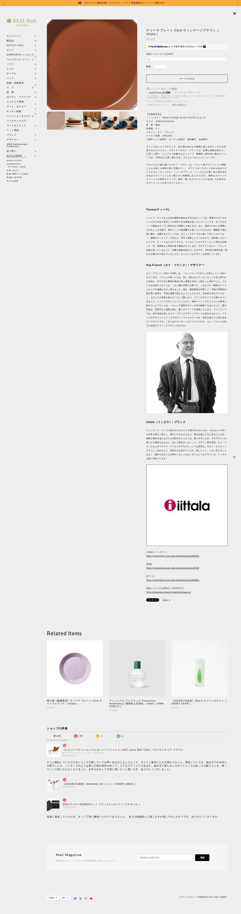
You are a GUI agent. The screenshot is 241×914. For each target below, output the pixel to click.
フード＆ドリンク (16, 121)
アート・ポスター (22, 103)
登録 (202, 857)
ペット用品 (13, 126)
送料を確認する (179, 105)
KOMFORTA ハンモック (20, 51)
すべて (57, 736)
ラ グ (10, 84)
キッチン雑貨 (22, 107)
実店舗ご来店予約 (14, 177)
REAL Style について (16, 157)
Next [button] (134, 64)
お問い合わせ (12, 170)
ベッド (10, 74)
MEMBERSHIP (14, 164)
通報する (167, 600)
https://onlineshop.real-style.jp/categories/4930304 (172, 556)
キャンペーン (14, 32)
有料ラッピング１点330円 (159, 54)
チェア (11, 65)
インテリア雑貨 (22, 98)
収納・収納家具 (22, 79)
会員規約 (223, 897)
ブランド (11, 131)
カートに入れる (186, 78)
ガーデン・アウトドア (19, 93)
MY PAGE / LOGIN (17, 167)
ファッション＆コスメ (19, 112)
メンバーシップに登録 (159, 92)
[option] (92, 64)
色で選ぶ (11, 147)
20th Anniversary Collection (17, 141)
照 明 (10, 88)
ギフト (10, 46)
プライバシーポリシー (188, 897)
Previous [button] (50, 64)
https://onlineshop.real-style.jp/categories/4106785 (172, 568)
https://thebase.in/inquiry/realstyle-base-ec (168, 592)
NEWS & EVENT (14, 160)
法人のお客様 (12, 181)
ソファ (16, 60)
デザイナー (13, 136)
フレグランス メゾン (18, 55)
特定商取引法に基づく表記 (208, 897)
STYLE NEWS (14, 152)
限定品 (10, 37)
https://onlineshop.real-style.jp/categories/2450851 (172, 580)
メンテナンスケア (16, 117)
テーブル (11, 70)
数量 (148, 66)
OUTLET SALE (15, 41)
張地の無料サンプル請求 (17, 174)
